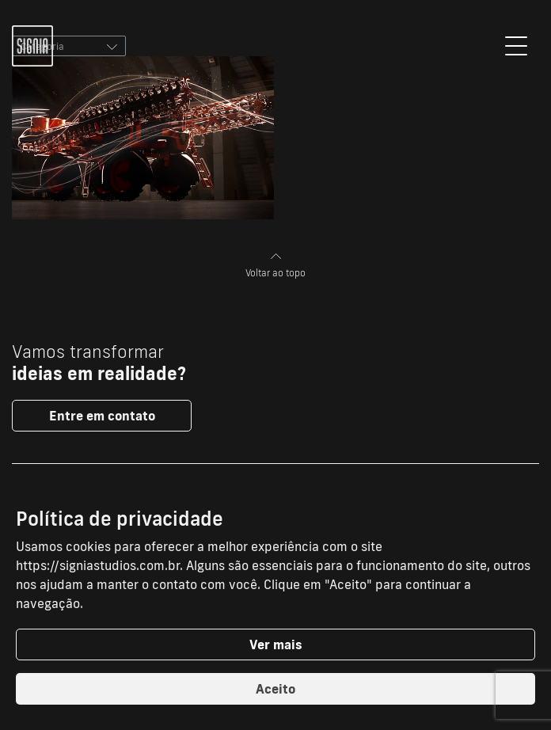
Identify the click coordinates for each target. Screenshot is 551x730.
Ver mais (275, 644)
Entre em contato (102, 416)
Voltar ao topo (275, 266)
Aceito (275, 689)
